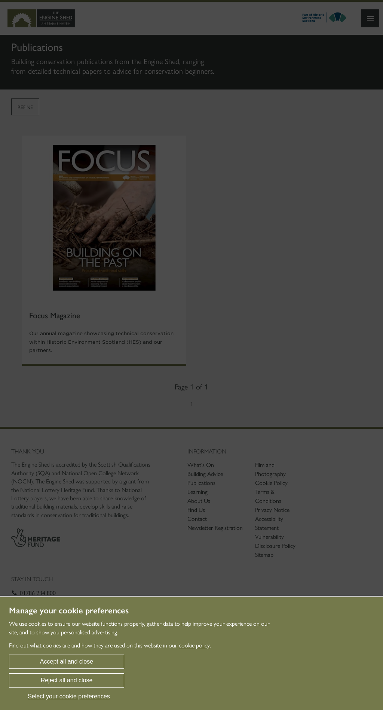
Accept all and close (66, 661)
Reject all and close (67, 680)
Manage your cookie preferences (69, 610)
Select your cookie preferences (69, 696)
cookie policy (194, 645)
